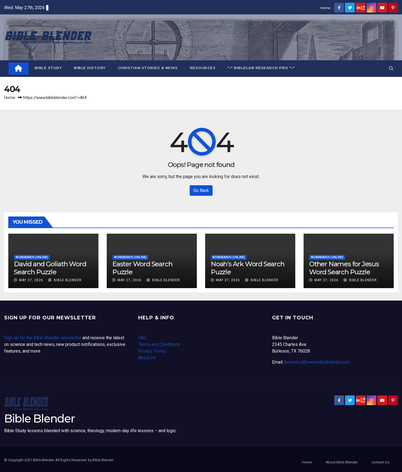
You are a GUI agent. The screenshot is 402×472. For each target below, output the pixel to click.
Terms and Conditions (159, 344)
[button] (391, 68)
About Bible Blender (341, 462)
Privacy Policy (152, 351)
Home (325, 8)
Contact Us (380, 462)
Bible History (90, 68)
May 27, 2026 (31, 280)
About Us (147, 357)
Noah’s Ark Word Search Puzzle (247, 268)
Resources (203, 68)
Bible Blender (65, 280)
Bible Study (48, 68)
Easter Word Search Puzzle (142, 268)
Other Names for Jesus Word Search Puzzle (344, 268)
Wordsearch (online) (31, 257)
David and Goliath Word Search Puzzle (50, 268)
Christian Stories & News (148, 68)
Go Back (201, 190)
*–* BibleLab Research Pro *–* (261, 68)
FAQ (142, 337)
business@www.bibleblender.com (317, 362)
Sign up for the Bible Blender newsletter (42, 337)
